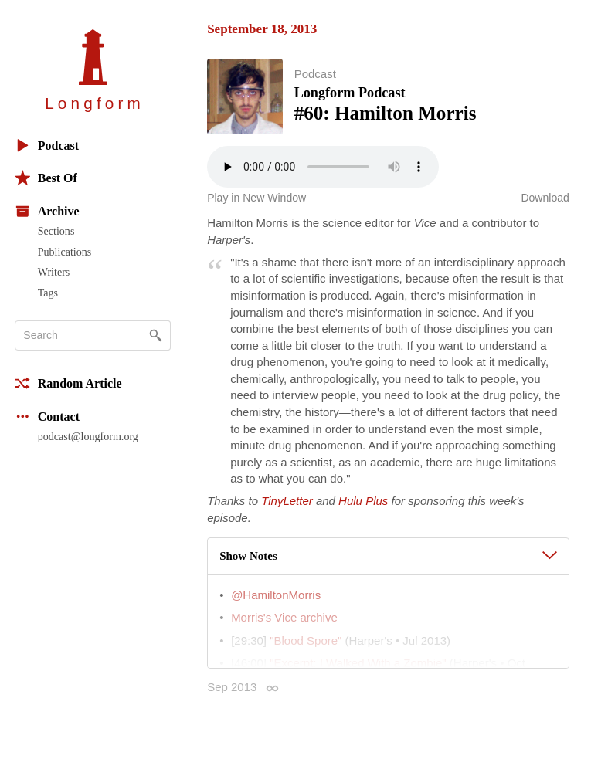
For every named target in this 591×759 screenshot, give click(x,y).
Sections (56, 231)
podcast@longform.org (88, 436)
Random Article (68, 383)
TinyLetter (287, 500)
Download (545, 197)
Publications (64, 252)
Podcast (47, 145)
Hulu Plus (363, 500)
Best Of (46, 178)
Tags (48, 292)
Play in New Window (256, 197)
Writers (54, 272)
